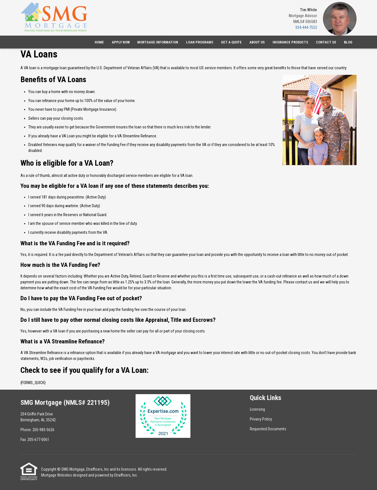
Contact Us (326, 42)
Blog (348, 42)
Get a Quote (231, 42)
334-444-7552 (306, 27)
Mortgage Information (157, 42)
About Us (257, 42)
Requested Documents (268, 429)
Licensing (257, 409)
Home (99, 42)
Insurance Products (290, 42)
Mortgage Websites (56, 475)
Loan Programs (199, 42)
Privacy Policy (261, 419)
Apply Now (121, 42)
